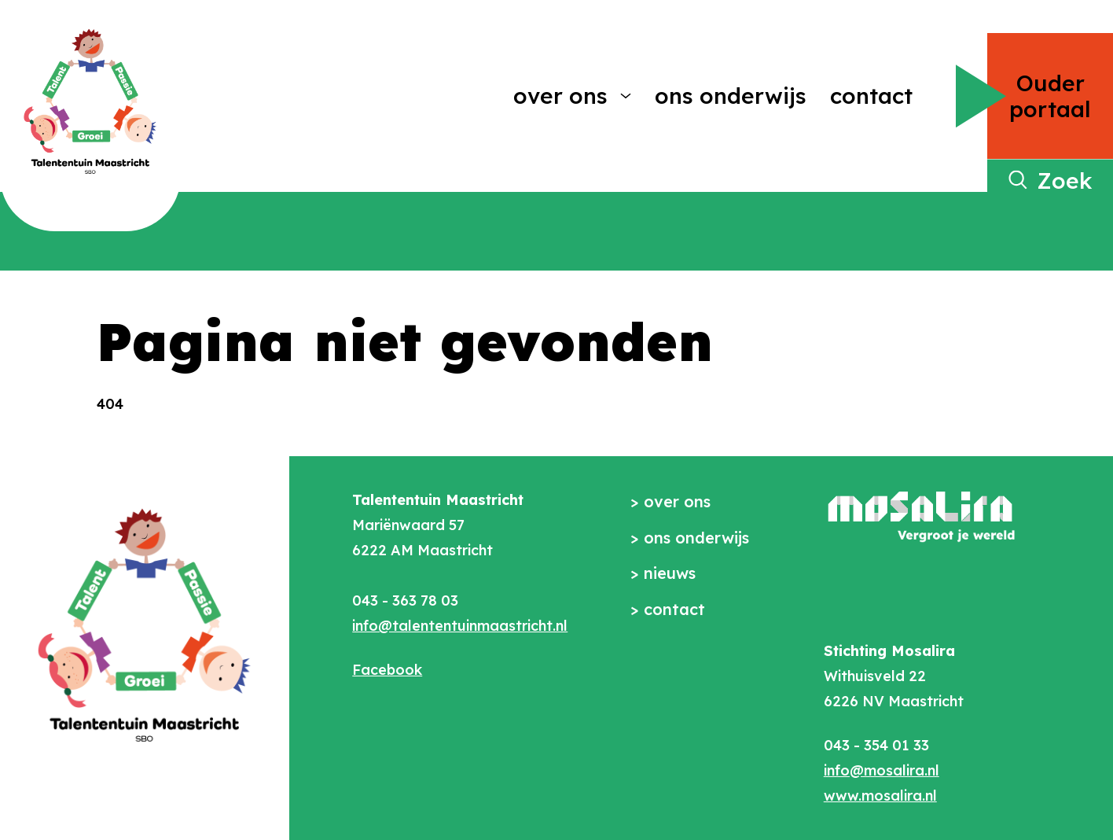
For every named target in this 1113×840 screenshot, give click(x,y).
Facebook (387, 670)
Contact (871, 95)
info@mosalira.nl (881, 770)
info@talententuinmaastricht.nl (460, 626)
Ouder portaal (1050, 96)
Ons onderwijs (730, 95)
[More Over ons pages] (625, 96)
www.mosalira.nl (880, 796)
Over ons (560, 95)
